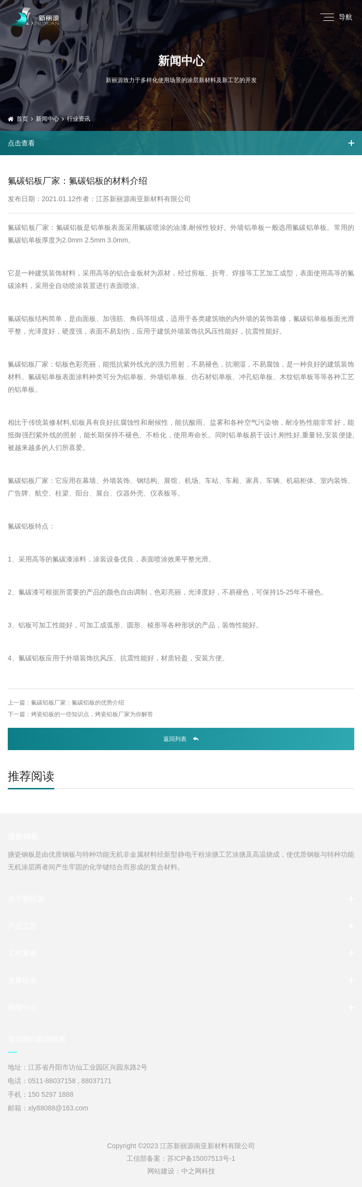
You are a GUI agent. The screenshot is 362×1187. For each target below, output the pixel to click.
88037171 (96, 1081)
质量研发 (22, 980)
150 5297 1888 (50, 1094)
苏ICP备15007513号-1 (201, 1158)
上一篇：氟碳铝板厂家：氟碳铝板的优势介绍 (66, 702)
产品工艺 (22, 926)
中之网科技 (198, 1171)
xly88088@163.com (58, 1108)
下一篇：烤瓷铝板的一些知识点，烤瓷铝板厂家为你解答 (80, 714)
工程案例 (22, 953)
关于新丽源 (26, 898)
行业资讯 (78, 119)
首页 (22, 119)
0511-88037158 (52, 1081)
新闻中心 (47, 119)
